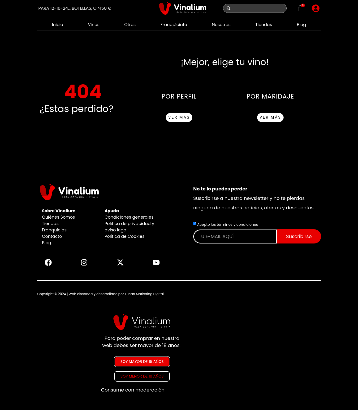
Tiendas (263, 24)
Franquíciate (173, 24)
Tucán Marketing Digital (144, 294)
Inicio (57, 24)
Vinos (93, 24)
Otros (130, 24)
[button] (316, 8)
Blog (301, 24)
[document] (179, 355)
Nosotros (221, 24)
